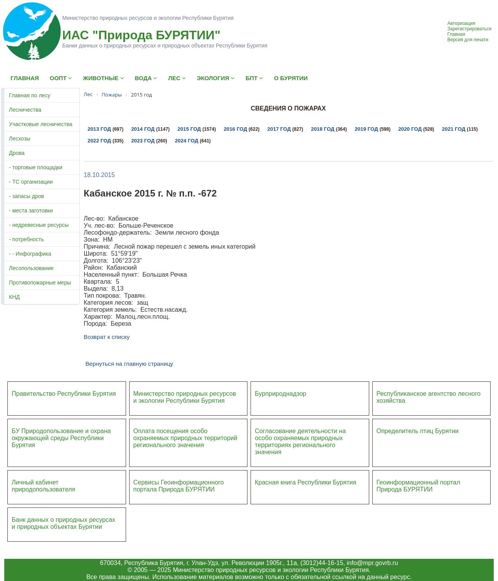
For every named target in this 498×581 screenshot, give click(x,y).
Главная (456, 34)
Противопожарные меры (40, 282)
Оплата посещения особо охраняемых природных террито (180, 434)
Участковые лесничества (40, 124)
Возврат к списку (107, 337)
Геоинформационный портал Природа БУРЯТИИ (418, 486)
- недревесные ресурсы (38, 225)
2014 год (142, 129)
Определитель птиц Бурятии (418, 431)
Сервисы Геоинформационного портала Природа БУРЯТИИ (178, 486)
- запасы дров (26, 196)
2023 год (142, 141)
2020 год (410, 129)
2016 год (235, 129)
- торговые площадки (35, 167)
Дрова (17, 153)
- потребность (26, 239)
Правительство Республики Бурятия (64, 393)
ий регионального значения (185, 441)
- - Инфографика (30, 254)
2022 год (99, 141)
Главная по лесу (29, 95)
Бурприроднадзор (280, 393)
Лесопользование (31, 268)
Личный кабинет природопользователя (43, 486)
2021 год (453, 129)
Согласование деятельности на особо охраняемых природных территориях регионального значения (300, 441)
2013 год (99, 129)
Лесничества (25, 110)
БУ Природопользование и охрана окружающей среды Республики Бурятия (61, 438)
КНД (14, 297)
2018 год (322, 129)
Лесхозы (19, 138)
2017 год (279, 129)
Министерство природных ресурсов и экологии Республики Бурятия (184, 397)
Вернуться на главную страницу (129, 363)
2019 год (366, 129)
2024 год (186, 141)
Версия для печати (467, 39)
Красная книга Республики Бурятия (305, 482)
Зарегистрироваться (469, 29)
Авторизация (461, 23)
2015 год (189, 129)
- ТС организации (31, 182)
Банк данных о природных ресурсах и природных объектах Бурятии (63, 523)
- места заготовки (31, 210)
